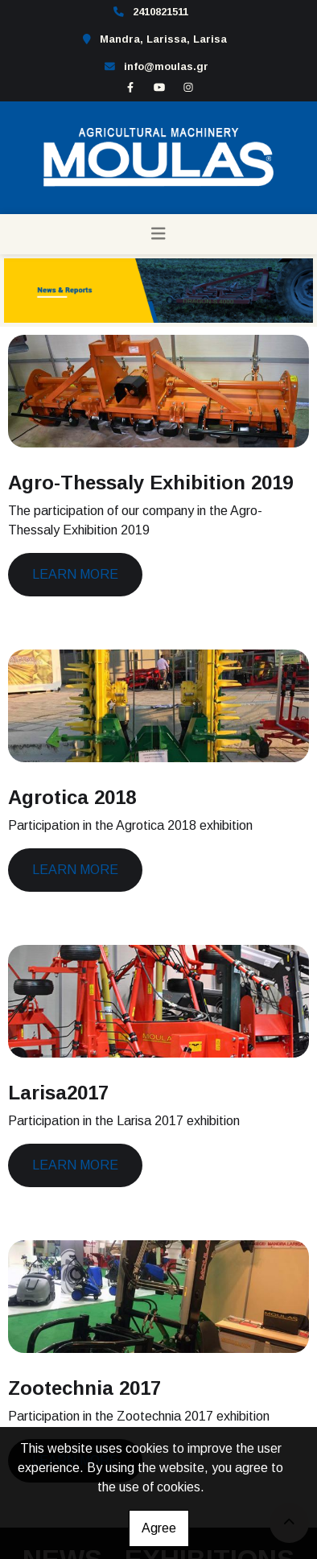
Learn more (75, 574)
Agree (159, 1528)
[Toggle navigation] (158, 234)
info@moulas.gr (166, 66)
